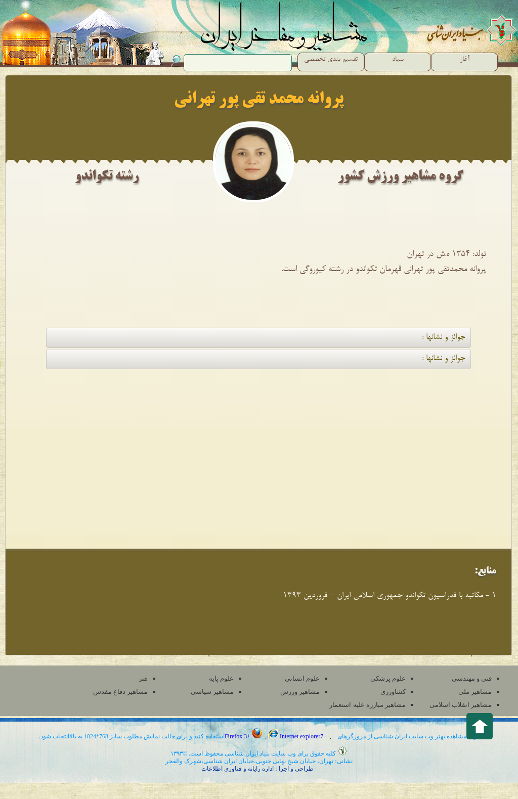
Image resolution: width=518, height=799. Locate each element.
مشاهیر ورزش (300, 691)
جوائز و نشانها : (443, 337)
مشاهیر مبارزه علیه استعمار (367, 704)
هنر (143, 678)
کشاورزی (393, 691)
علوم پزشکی (388, 678)
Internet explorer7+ (298, 736)
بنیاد (398, 60)
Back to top (479, 726)
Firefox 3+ (244, 736)
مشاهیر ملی (475, 691)
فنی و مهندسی (472, 678)
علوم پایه (221, 678)
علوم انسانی (302, 678)
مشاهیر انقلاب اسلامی (460, 704)
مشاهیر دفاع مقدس (120, 691)
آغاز (464, 60)
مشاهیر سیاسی (212, 691)
